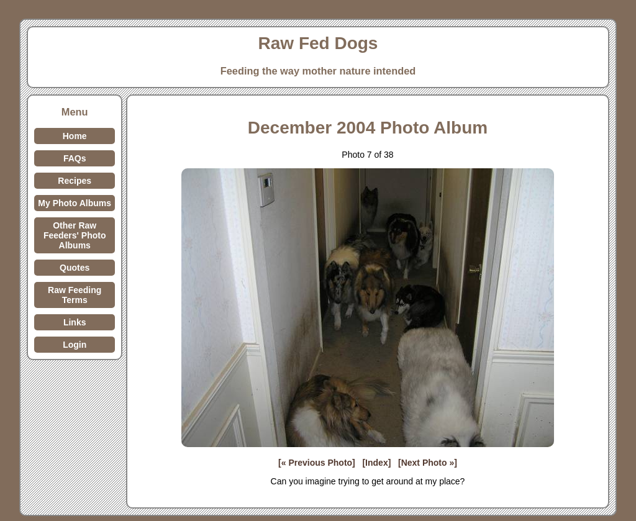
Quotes (74, 268)
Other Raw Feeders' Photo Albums (74, 235)
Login (74, 345)
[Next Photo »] (427, 463)
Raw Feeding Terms (74, 295)
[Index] (376, 463)
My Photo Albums (74, 203)
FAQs (74, 158)
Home (75, 136)
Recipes (74, 181)
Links (74, 322)
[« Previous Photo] (316, 463)
